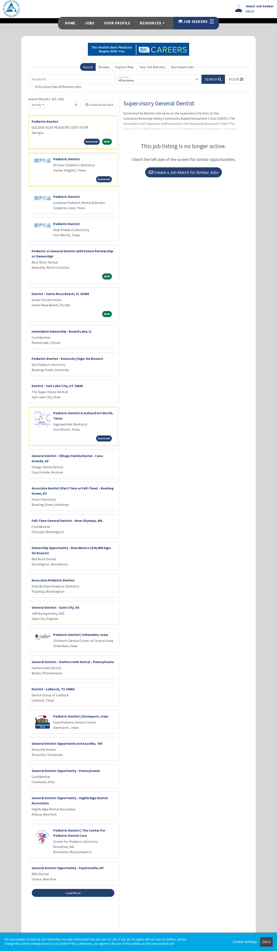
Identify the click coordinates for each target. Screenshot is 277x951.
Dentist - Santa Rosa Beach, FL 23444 (60, 294)
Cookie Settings (245, 942)
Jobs (89, 23)
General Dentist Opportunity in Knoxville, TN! (67, 743)
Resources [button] (150, 23)
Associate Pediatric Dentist (53, 580)
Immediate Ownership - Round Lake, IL (62, 331)
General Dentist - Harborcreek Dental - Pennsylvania (73, 662)
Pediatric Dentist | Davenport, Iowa (80, 716)
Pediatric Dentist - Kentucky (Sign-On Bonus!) (67, 358)
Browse (104, 67)
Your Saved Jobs (182, 67)
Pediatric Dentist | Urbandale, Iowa (80, 634)
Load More (73, 893)
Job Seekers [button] (196, 21)
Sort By (36, 105)
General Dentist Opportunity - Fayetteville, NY (68, 868)
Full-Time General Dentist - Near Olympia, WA (67, 520)
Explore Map (124, 67)
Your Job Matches (152, 67)
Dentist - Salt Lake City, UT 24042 (57, 386)
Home (70, 23)
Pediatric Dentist (45, 121)
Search (88, 67)
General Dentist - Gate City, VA (55, 607)
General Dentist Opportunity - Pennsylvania (66, 770)
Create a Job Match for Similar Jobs (183, 172)
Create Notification (99, 105)
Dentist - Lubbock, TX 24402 (53, 689)
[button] (236, 79)
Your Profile (117, 23)
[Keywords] (73, 79)
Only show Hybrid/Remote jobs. (58, 86)
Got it (266, 942)
